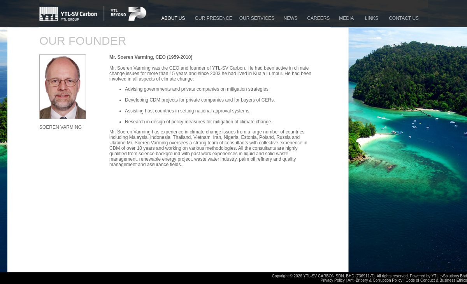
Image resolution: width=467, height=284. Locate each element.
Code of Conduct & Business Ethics (436, 280)
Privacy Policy (333, 280)
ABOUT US (174, 18)
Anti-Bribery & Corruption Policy (375, 280)
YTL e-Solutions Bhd (449, 276)
